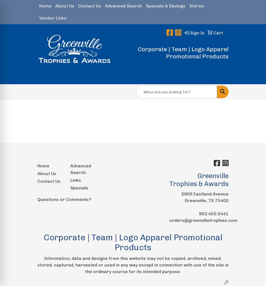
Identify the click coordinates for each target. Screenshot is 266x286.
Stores (196, 6)
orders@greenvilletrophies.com (203, 220)
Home (45, 6)
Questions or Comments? (64, 199)
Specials (79, 187)
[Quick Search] (176, 92)
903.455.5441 (214, 213)
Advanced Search (123, 6)
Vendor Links (52, 18)
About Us (64, 6)
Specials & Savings (165, 6)
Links (75, 180)
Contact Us (89, 6)
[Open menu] (255, 76)
